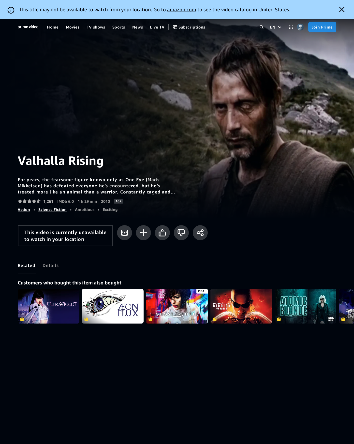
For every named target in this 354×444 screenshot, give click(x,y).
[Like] (162, 213)
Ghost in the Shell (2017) (177, 287)
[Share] (200, 213)
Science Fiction (52, 190)
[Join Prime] (322, 8)
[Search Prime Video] (261, 8)
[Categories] (291, 8)
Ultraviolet (48, 287)
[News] (138, 8)
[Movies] (72, 8)
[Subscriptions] (189, 8)
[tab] (27, 246)
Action (24, 190)
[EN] (276, 8)
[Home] (28, 8)
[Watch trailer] (124, 213)
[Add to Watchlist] (143, 213)
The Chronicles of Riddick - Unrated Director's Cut (241, 287)
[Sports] (119, 8)
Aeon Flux (113, 287)
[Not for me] (181, 213)
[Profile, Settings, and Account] (300, 8)
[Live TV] (157, 8)
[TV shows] (96, 8)
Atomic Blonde (305, 287)
